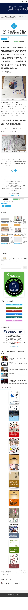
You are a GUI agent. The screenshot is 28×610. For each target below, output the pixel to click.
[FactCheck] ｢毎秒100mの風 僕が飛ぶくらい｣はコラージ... (17, 375)
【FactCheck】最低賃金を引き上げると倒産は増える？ (18, 370)
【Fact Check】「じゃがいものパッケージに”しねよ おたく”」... (17, 359)
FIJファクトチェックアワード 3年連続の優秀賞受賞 (18, 259)
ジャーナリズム (4, 203)
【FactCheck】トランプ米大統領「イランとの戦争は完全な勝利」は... (18, 364)
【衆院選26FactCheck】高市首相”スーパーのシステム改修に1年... (17, 381)
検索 (2, 264)
